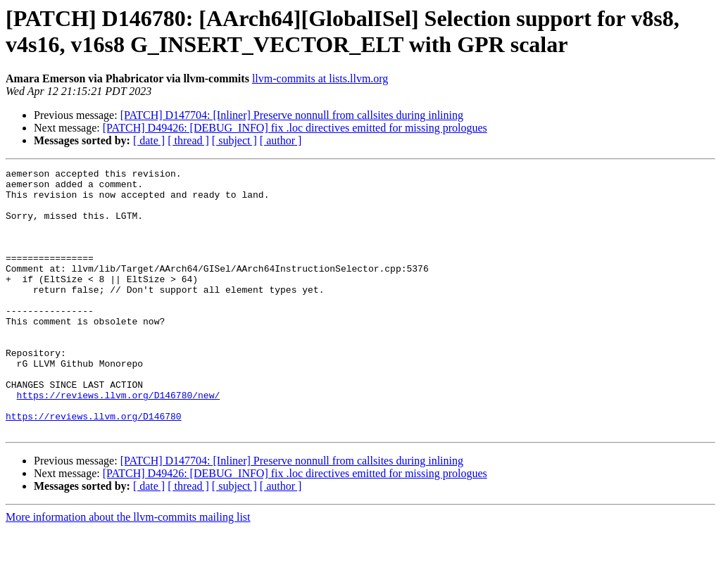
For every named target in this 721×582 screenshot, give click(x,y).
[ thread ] (188, 140)
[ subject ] (234, 140)
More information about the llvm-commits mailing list (128, 570)
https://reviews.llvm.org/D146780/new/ (118, 441)
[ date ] (149, 140)
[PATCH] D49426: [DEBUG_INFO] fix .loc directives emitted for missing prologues (295, 128)
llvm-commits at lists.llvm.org (320, 78)
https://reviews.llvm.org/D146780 (94, 466)
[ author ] (281, 140)
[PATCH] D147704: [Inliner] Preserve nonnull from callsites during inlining (291, 115)
